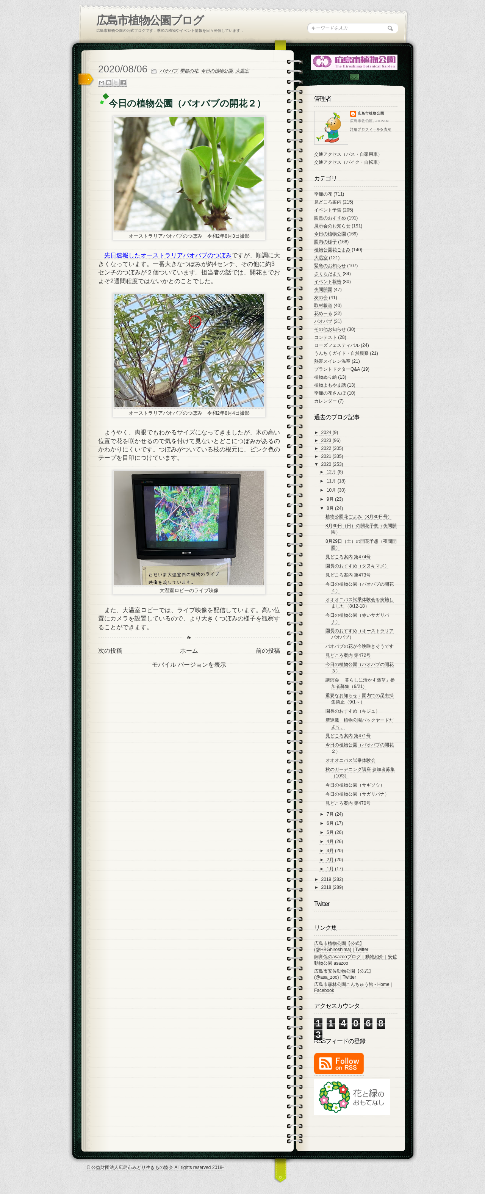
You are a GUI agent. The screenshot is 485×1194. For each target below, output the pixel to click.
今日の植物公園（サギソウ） (355, 785)
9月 (331, 499)
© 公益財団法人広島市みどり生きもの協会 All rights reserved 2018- (155, 1167)
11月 (332, 481)
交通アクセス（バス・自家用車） (348, 154)
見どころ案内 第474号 (348, 556)
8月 (331, 508)
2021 (327, 456)
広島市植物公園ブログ (149, 20)
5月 (331, 832)
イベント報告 (327, 281)
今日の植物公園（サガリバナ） (357, 794)
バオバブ (169, 71)
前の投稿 (268, 650)
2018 (327, 887)
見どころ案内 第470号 (348, 803)
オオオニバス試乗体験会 (350, 760)
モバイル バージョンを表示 (189, 664)
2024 (327, 432)
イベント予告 (327, 210)
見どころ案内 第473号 (348, 575)
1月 (331, 868)
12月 (332, 472)
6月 (331, 823)
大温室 (242, 71)
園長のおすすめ (330, 218)
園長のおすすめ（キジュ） (352, 711)
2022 (327, 448)
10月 (332, 490)
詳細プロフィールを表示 (370, 129)
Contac (353, 77)
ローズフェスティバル (337, 345)
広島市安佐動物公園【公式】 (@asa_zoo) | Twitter (343, 974)
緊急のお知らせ (330, 265)
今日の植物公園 (217, 71)
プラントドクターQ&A (337, 369)
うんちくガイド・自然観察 (341, 353)
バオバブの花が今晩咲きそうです (359, 646)
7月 (331, 814)
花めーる (323, 313)
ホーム (189, 650)
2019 (327, 879)
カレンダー (325, 401)
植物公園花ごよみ (332, 249)
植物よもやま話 (330, 385)
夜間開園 (323, 289)
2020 (327, 464)
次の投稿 (110, 650)
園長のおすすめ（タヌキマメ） (357, 566)
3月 (331, 850)
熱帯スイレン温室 (332, 361)
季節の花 (189, 71)
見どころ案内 (327, 202)
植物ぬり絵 (325, 377)
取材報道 (323, 305)
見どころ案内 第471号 (348, 735)
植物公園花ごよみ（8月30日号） (358, 516)
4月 (331, 841)
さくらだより (327, 273)
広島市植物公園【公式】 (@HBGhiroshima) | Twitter (341, 946)
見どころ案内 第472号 (348, 655)
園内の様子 (325, 241)
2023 (327, 440)
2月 (331, 859)
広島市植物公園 (371, 113)
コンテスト (325, 337)
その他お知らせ (330, 329)
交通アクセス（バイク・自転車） (348, 162)
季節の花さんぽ (330, 393)
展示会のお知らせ (332, 226)
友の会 (321, 297)
